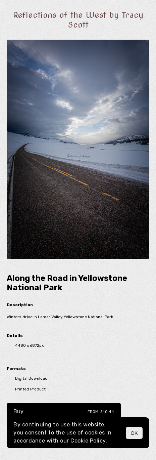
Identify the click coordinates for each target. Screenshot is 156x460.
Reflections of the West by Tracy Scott (78, 20)
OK (134, 433)
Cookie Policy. (88, 440)
